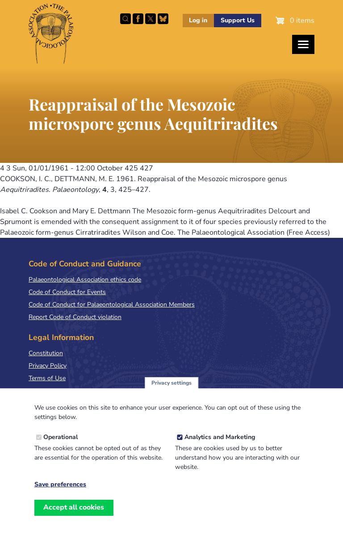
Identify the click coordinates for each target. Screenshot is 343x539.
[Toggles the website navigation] (303, 44)
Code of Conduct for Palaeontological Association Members (112, 304)
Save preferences (60, 496)
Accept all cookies (73, 519)
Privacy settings (171, 394)
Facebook (138, 18)
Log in (198, 20)
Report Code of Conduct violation (75, 317)
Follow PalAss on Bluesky (163, 18)
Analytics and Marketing (219, 448)
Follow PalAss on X (150, 18)
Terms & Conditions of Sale (67, 390)
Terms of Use (47, 378)
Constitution (46, 353)
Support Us (238, 20)
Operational (60, 448)
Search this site (125, 18)
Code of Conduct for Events (67, 292)
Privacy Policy (48, 365)
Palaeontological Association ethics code (85, 279)
